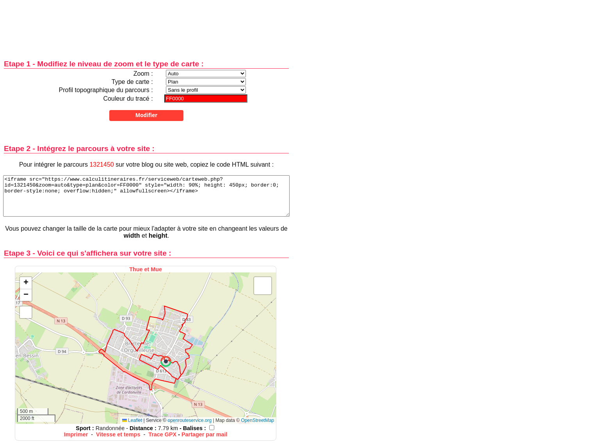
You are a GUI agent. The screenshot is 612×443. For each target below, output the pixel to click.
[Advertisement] (146, 24)
